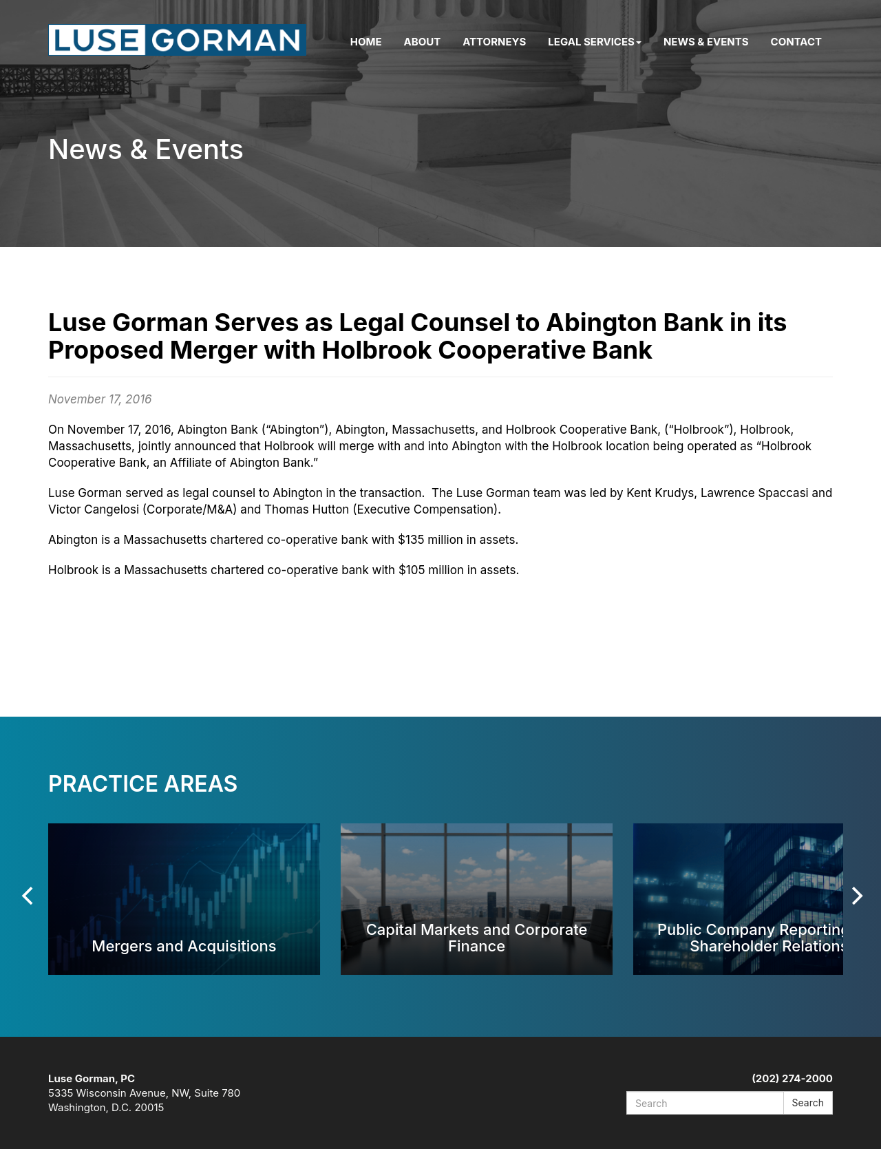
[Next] (855, 896)
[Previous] (29, 896)
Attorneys (494, 41)
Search (808, 1102)
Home (366, 41)
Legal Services (594, 41)
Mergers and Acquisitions (184, 945)
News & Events (706, 41)
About (422, 41)
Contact (796, 41)
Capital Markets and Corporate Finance (477, 937)
